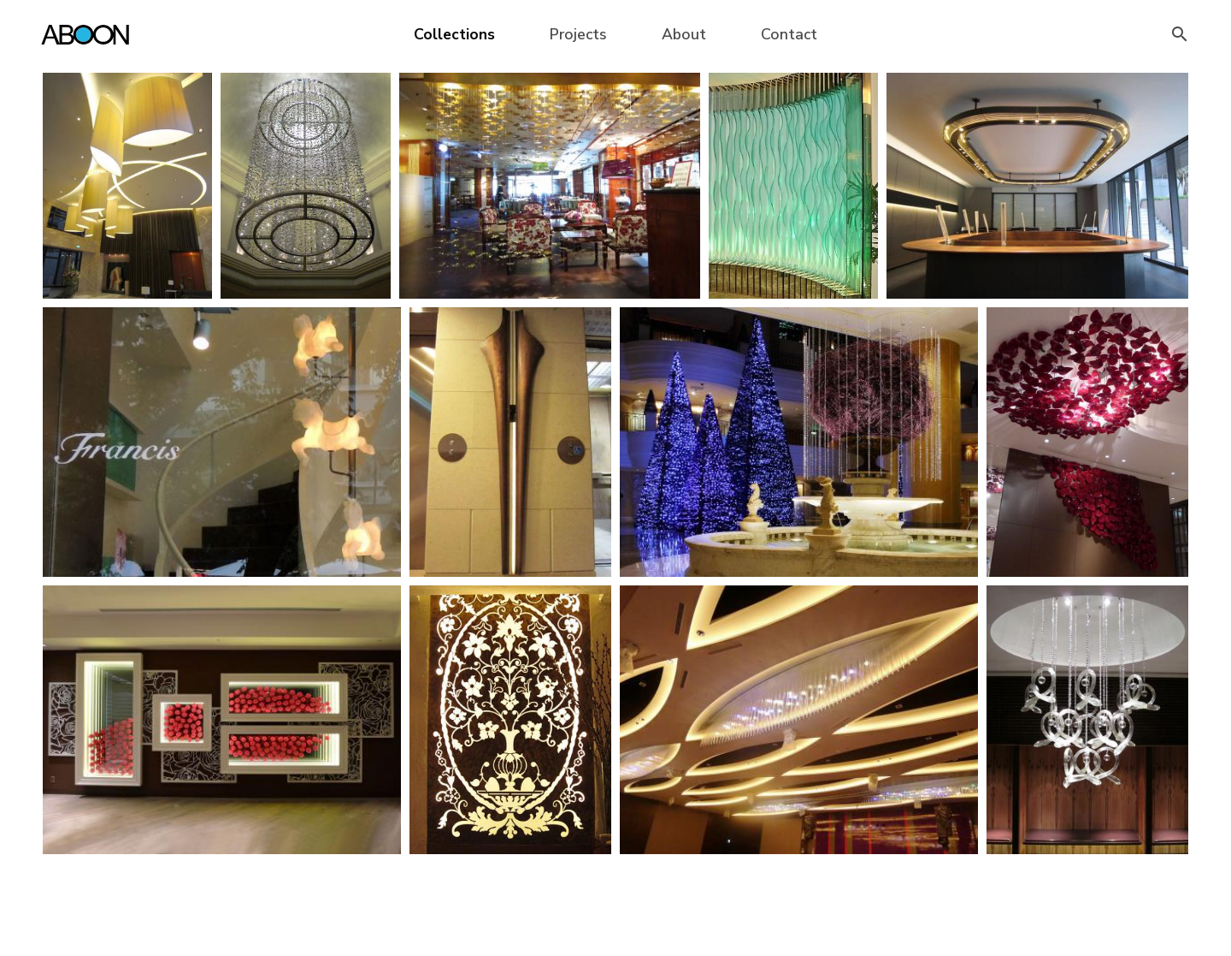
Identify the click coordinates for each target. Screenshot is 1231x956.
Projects (578, 34)
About (684, 34)
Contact (789, 34)
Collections (454, 34)
